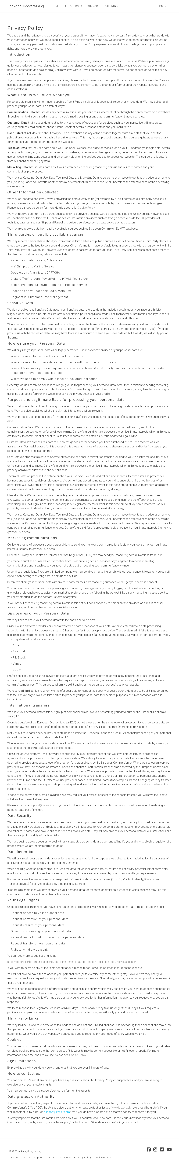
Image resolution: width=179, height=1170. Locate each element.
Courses (26, 1157)
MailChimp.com (21, 266)
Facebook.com (21, 291)
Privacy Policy (82, 1157)
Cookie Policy (86, 207)
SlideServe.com (22, 284)
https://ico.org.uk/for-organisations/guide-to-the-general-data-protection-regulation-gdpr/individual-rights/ (71, 961)
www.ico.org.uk (121, 1107)
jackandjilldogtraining (25, 6)
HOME (54, 6)
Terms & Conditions (59, 1157)
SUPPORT (92, 6)
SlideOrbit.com (45, 284)
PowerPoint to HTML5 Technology (65, 278)
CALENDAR (110, 6)
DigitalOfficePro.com (25, 278)
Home (14, 1157)
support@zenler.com (78, 84)
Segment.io (19, 297)
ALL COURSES (72, 6)
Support (39, 1157)
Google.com (19, 272)
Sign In (161, 6)
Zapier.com (19, 260)
